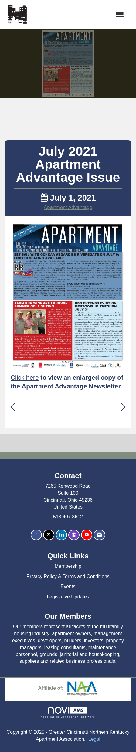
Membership (68, 566)
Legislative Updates (68, 596)
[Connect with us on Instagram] (74, 535)
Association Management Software (68, 712)
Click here (25, 377)
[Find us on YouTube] (86, 535)
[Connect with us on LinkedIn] (61, 535)
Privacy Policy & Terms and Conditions (68, 576)
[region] (123, 407)
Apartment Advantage (68, 207)
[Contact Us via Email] (99, 535)
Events (68, 586)
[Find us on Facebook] (36, 535)
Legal (94, 739)
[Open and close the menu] (79, 15)
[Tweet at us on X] (48, 535)
